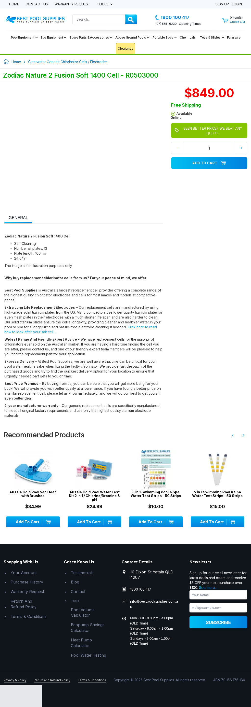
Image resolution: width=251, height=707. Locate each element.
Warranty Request (72, 4)
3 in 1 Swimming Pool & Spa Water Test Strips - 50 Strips (156, 494)
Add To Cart (209, 163)
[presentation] (18, 218)
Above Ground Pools (132, 37)
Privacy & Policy (15, 680)
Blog (75, 582)
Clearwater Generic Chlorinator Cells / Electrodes (68, 62)
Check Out (237, 22)
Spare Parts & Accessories (91, 37)
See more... (208, 587)
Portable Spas (164, 37)
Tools (103, 4)
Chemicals (188, 37)
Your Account (24, 572)
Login (237, 4)
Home (14, 4)
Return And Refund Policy (24, 604)
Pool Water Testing (88, 655)
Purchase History (27, 582)
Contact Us (36, 4)
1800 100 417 (172, 17)
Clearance (125, 48)
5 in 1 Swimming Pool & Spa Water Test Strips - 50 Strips (217, 494)
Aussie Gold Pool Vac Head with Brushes (33, 494)
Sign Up (222, 4)
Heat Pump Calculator (81, 643)
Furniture (233, 37)
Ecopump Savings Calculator (87, 627)
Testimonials (82, 572)
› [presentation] (243, 435)
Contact (78, 591)
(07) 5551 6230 (166, 24)
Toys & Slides (212, 37)
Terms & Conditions (29, 616)
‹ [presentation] (233, 435)
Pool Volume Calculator (83, 612)
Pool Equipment (24, 37)
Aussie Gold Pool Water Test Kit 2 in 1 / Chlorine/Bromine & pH (94, 495)
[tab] (18, 217)
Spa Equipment (53, 37)
